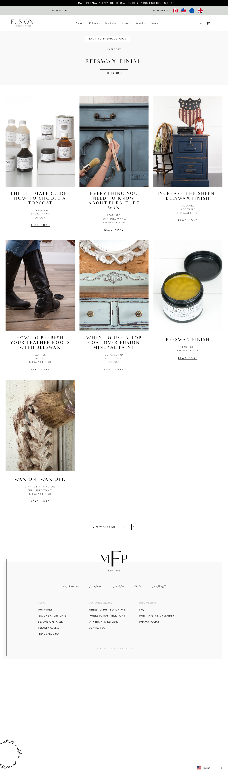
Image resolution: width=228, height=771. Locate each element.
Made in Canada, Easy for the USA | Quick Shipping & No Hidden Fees (125, 3)
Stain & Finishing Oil (40, 486)
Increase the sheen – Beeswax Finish (188, 196)
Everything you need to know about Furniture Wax (114, 201)
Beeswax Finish (114, 222)
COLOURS (188, 205)
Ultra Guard (40, 210)
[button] (201, 23)
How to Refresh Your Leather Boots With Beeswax (40, 343)
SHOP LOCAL (59, 10)
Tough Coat (40, 214)
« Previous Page (104, 527)
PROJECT (40, 358)
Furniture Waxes (114, 219)
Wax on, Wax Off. (40, 479)
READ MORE (40, 225)
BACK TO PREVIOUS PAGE (114, 38)
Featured (114, 215)
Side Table (188, 209)
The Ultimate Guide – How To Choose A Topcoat (40, 199)
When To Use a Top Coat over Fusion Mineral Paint (114, 343)
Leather (40, 354)
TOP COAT (40, 217)
